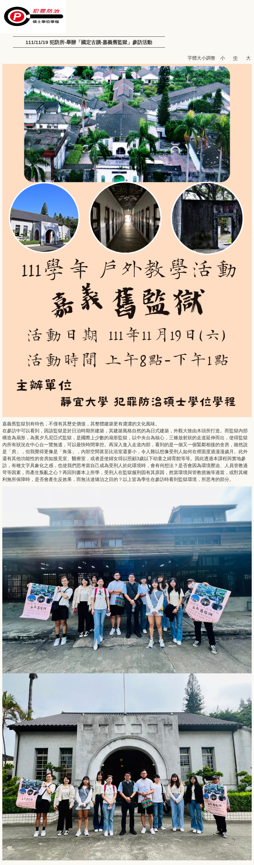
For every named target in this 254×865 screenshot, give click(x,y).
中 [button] (235, 58)
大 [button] (248, 58)
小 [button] (222, 58)
